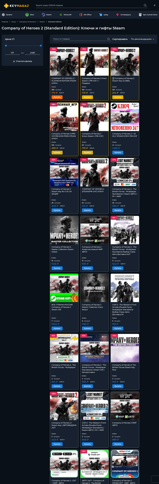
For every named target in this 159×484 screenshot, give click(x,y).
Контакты (95, 462)
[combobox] (141, 39)
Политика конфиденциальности (106, 478)
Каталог (7, 14)
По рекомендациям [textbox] (141, 39)
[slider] (6, 46)
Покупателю (97, 467)
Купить (57, 94)
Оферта (94, 473)
